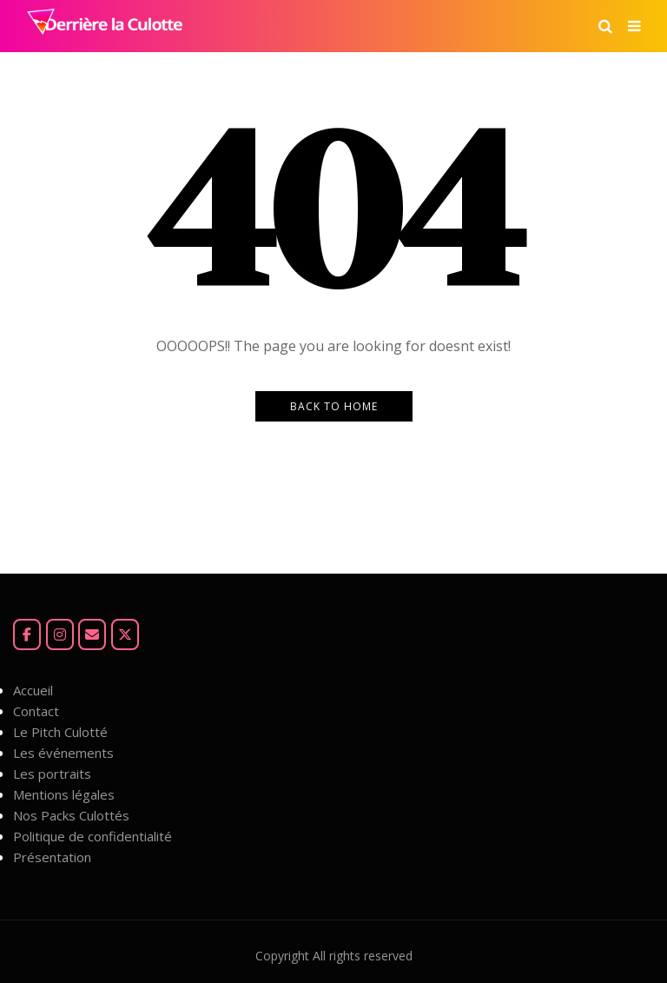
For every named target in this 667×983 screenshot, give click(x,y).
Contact (36, 711)
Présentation (52, 857)
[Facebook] (27, 634)
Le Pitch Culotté (60, 732)
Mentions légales (64, 794)
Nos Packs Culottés (71, 815)
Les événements (63, 752)
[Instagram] (60, 634)
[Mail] (92, 634)
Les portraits (52, 773)
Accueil (33, 690)
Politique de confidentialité (92, 836)
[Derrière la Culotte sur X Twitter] (125, 634)
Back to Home (334, 406)
